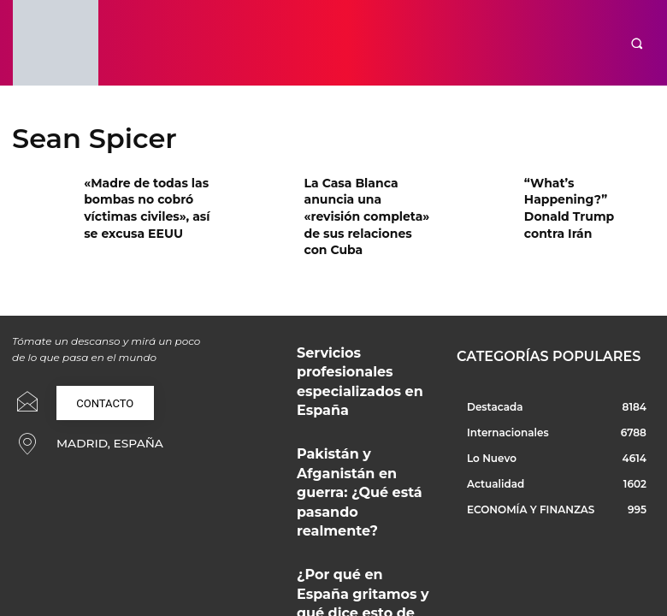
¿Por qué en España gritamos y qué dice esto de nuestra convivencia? (361, 458)
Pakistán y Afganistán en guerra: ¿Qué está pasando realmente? (355, 396)
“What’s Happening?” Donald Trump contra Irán (582, 196)
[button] (637, 43)
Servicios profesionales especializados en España (353, 329)
